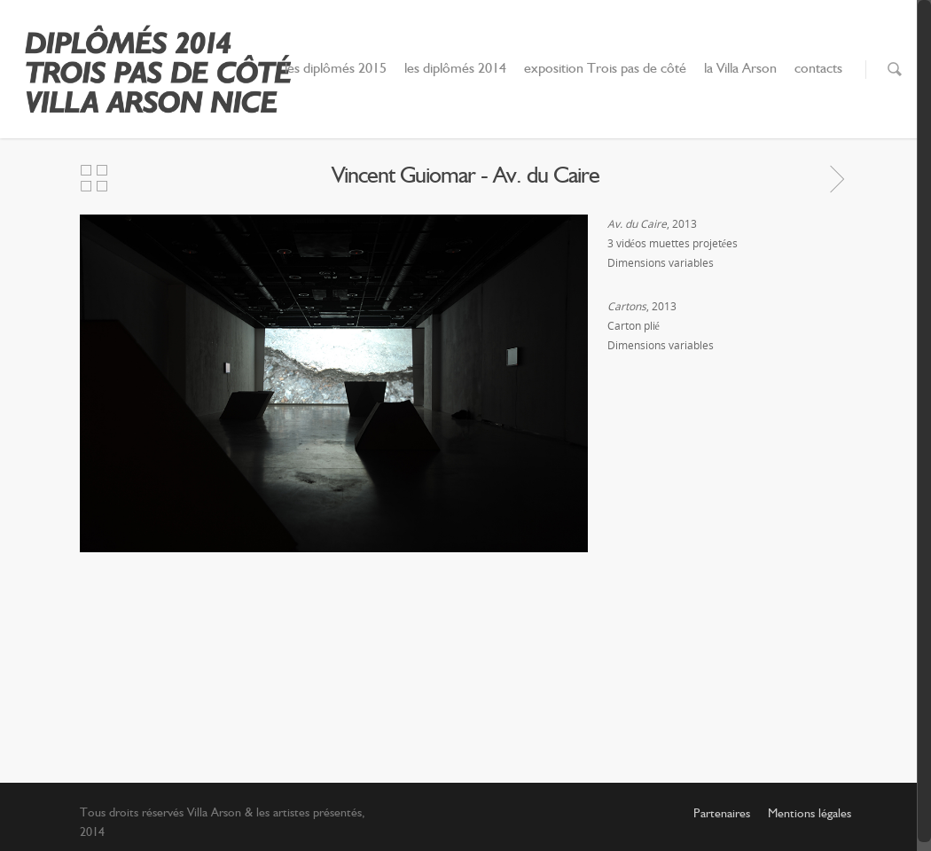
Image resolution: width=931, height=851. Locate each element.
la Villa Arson (740, 69)
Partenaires (721, 814)
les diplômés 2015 (336, 69)
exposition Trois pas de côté (605, 69)
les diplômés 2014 (455, 69)
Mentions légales (809, 814)
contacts (818, 69)
